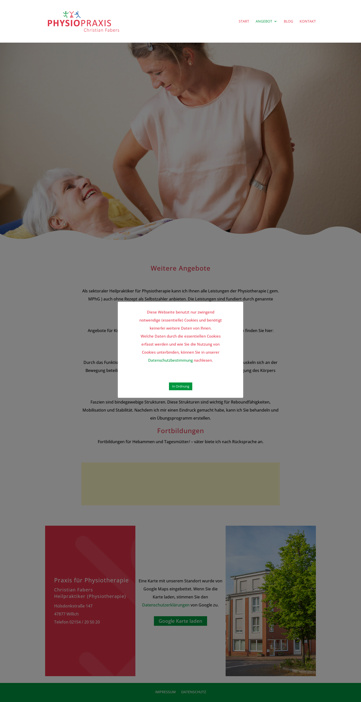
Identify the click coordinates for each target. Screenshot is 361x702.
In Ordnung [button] (180, 386)
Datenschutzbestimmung (170, 360)
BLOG (288, 22)
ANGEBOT (264, 22)
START (244, 22)
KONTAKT (308, 22)
